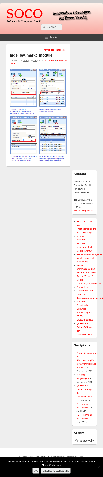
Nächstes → (62, 50)
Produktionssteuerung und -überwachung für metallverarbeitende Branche (87, 360)
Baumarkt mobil (84, 287)
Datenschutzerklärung (55, 470)
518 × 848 (49, 60)
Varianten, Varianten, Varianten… (82, 240)
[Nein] (98, 467)
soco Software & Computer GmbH (50, 457)
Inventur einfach (85, 247)
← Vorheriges (47, 50)
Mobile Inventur (84, 250)
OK (36, 470)
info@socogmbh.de (83, 210)
